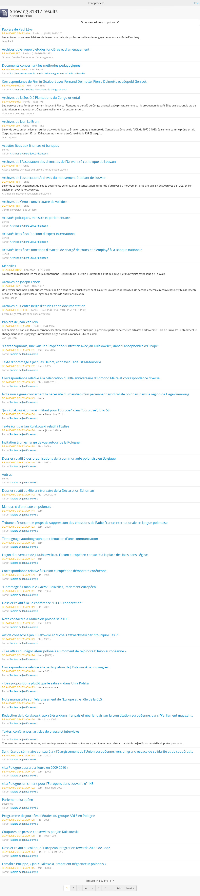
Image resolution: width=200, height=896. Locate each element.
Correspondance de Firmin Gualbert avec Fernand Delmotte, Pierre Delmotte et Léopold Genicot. (74, 81)
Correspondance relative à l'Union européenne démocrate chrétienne (54, 571)
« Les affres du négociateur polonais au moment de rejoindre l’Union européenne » (64, 651)
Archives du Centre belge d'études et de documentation (43, 306)
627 (119, 888)
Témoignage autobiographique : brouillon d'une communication (50, 539)
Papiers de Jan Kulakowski (24, 354)
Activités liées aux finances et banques (30, 145)
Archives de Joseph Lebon (21, 282)
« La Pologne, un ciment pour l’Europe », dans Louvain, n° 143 (47, 783)
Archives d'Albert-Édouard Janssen (29, 153)
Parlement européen (17, 799)
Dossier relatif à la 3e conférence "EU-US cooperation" (42, 603)
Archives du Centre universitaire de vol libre (34, 201)
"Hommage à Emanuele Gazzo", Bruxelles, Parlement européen (49, 587)
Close (195, 3)
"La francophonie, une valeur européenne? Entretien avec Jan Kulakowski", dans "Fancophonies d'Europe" (80, 346)
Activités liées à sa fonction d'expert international (38, 234)
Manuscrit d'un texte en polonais (26, 506)
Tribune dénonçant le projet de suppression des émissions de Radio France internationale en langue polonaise (85, 522)
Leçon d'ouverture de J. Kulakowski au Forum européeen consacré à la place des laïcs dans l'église (75, 555)
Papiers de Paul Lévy (17, 29)
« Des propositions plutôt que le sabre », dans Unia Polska (45, 683)
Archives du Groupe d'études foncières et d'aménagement (45, 49)
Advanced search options (100, 22)
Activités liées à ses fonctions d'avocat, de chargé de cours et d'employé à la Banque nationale (72, 250)
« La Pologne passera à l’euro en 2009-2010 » (35, 767)
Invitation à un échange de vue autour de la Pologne (41, 442)
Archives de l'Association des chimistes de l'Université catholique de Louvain (59, 161)
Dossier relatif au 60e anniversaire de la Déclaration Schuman (48, 490)
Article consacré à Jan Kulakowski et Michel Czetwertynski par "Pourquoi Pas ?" (60, 635)
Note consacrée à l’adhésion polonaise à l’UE (35, 619)
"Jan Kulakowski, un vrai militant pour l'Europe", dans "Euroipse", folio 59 (56, 410)
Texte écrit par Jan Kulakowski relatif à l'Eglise (35, 426)
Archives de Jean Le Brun (20, 121)
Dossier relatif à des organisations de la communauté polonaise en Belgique (59, 458)
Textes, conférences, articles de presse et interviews (40, 731)
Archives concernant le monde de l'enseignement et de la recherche (47, 73)
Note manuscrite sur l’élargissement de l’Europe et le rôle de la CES (52, 699)
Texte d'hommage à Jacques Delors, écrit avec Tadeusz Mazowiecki (51, 362)
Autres (7, 474)
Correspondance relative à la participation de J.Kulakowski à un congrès (55, 667)
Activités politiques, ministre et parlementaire (36, 218)
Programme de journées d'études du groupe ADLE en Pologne (48, 816)
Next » (130, 888)
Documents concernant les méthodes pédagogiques (41, 65)
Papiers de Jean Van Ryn (20, 322)
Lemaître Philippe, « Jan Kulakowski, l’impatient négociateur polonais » (54, 864)
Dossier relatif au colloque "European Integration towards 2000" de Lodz (56, 848)
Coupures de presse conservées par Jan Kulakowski (40, 832)
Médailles (9, 266)
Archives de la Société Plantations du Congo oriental (38, 89)
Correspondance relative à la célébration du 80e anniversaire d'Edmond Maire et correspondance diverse (81, 378)
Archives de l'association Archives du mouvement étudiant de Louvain (54, 177)
